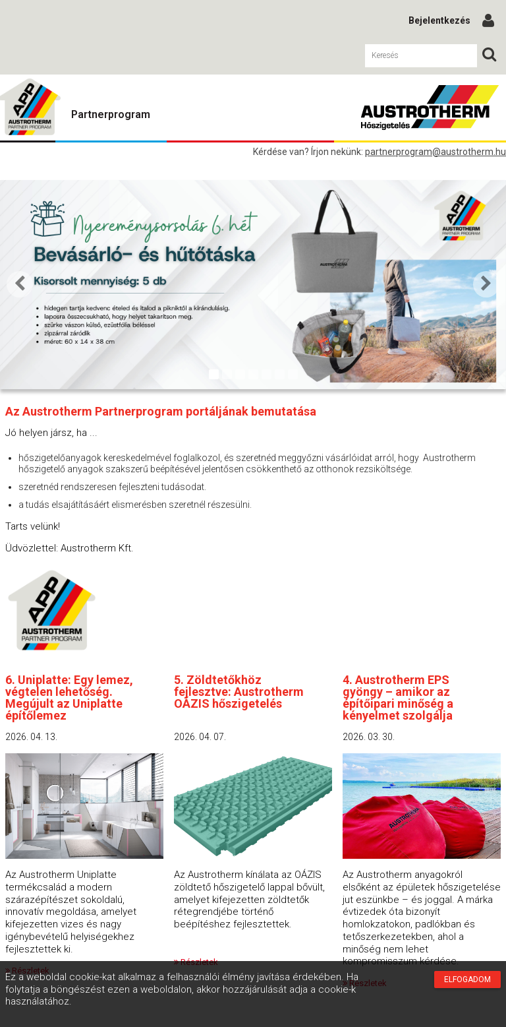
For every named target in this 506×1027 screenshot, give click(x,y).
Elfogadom (467, 979)
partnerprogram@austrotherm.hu (435, 151)
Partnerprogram (110, 114)
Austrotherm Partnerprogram (429, 107)
